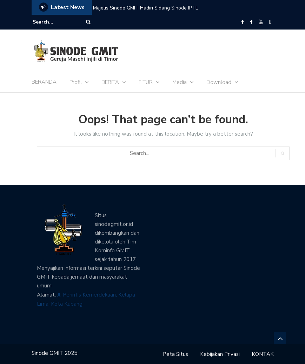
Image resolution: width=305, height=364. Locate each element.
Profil (75, 82)
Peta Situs (175, 354)
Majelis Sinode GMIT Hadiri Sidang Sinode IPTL (145, 8)
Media (179, 82)
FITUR (146, 82)
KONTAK (263, 354)
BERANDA (44, 81)
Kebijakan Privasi (220, 354)
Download (218, 82)
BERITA (110, 82)
